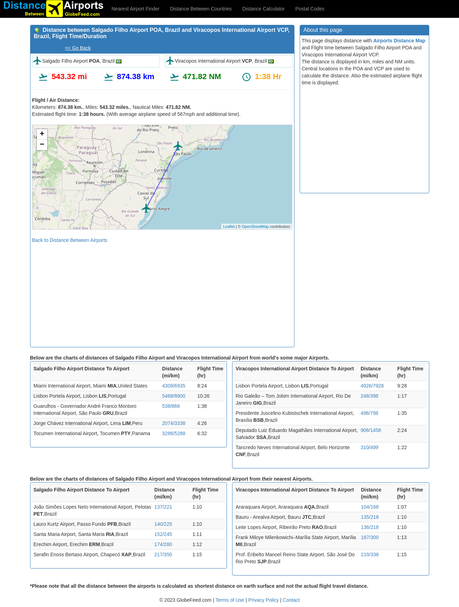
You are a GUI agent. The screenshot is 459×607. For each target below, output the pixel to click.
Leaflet (229, 226)
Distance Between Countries (201, 9)
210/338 (370, 554)
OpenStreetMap (255, 226)
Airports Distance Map (399, 40)
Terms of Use (230, 600)
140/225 (163, 524)
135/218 (370, 517)
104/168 (370, 507)
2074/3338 (173, 423)
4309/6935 (173, 386)
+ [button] (42, 134)
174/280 (163, 544)
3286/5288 (173, 433)
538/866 (171, 406)
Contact (291, 600)
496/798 (369, 413)
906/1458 (371, 430)
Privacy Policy (264, 600)
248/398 (369, 396)
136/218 (370, 527)
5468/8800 (173, 396)
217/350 (163, 554)
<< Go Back (78, 48)
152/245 (163, 534)
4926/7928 (372, 386)
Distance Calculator (263, 9)
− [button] (42, 145)
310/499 (369, 447)
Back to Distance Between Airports (69, 240)
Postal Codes (310, 9)
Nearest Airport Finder (136, 9)
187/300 (370, 537)
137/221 (163, 507)
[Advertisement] (162, 293)
